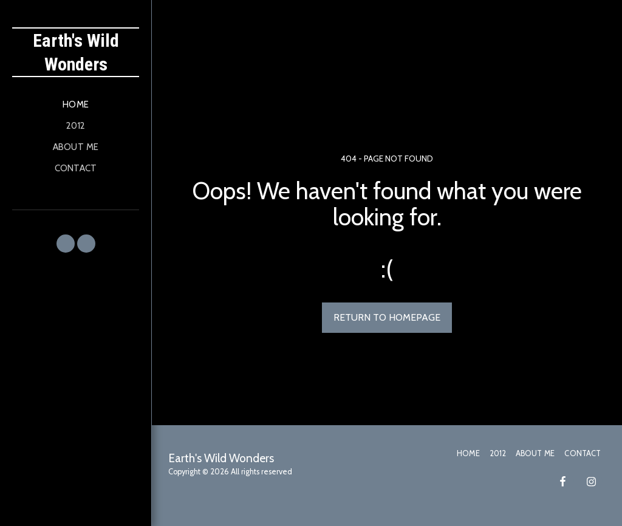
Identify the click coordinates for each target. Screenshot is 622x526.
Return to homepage (386, 317)
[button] (65, 243)
